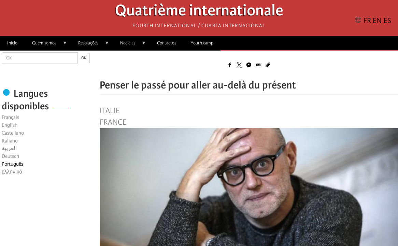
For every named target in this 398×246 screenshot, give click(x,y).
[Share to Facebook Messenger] (248, 65)
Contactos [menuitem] (166, 42)
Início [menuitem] (12, 42)
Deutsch (10, 156)
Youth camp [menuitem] (202, 42)
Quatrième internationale (199, 12)
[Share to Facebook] (229, 65)
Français (10, 117)
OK (83, 58)
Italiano (10, 141)
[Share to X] (239, 65)
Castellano (13, 133)
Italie (109, 110)
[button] (268, 65)
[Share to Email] (258, 65)
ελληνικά (12, 172)
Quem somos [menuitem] (46, 45)
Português (12, 164)
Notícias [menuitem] (129, 45)
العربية (9, 148)
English (9, 125)
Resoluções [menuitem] (90, 45)
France (113, 122)
